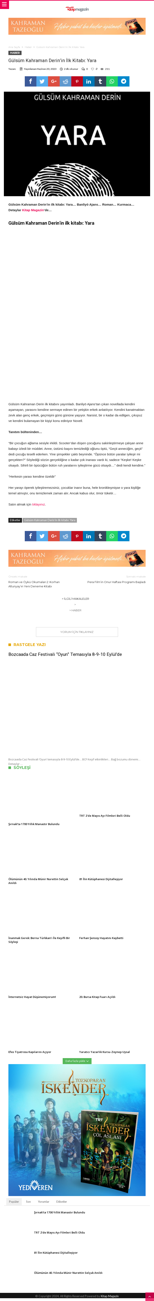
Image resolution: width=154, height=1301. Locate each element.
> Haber (75, 613)
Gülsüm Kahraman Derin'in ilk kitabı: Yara (49, 523)
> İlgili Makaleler (75, 601)
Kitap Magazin (33, 213)
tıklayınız (38, 507)
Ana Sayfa (14, 47)
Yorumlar (43, 1204)
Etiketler (61, 1204)
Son (28, 1204)
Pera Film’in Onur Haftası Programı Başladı (115, 581)
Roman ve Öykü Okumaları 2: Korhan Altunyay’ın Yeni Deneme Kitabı (39, 584)
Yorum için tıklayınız (76, 634)
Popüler (14, 1204)
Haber (28, 47)
